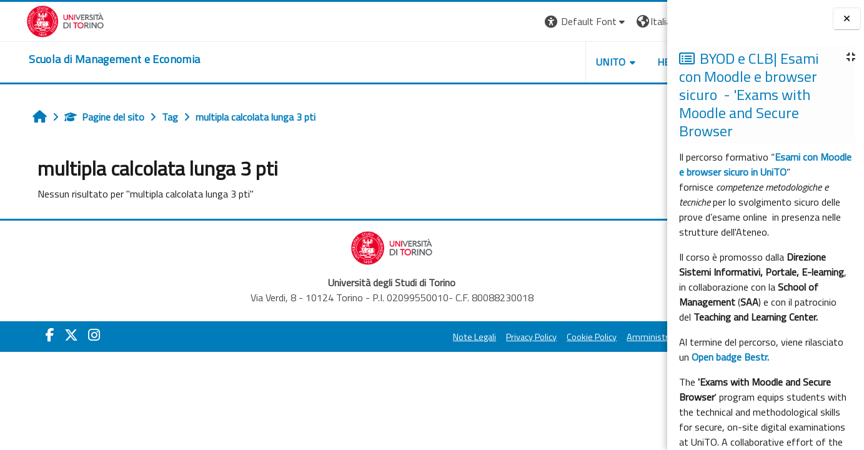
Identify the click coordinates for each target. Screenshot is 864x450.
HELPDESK (592, 61)
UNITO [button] (521, 61)
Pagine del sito (84, 116)
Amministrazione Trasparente (595, 337)
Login (645, 21)
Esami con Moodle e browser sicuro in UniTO (765, 164)
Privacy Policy (441, 337)
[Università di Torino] (39, 20)
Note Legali (384, 337)
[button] (495, 21)
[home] (88, 59)
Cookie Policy (502, 337)
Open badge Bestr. (730, 356)
